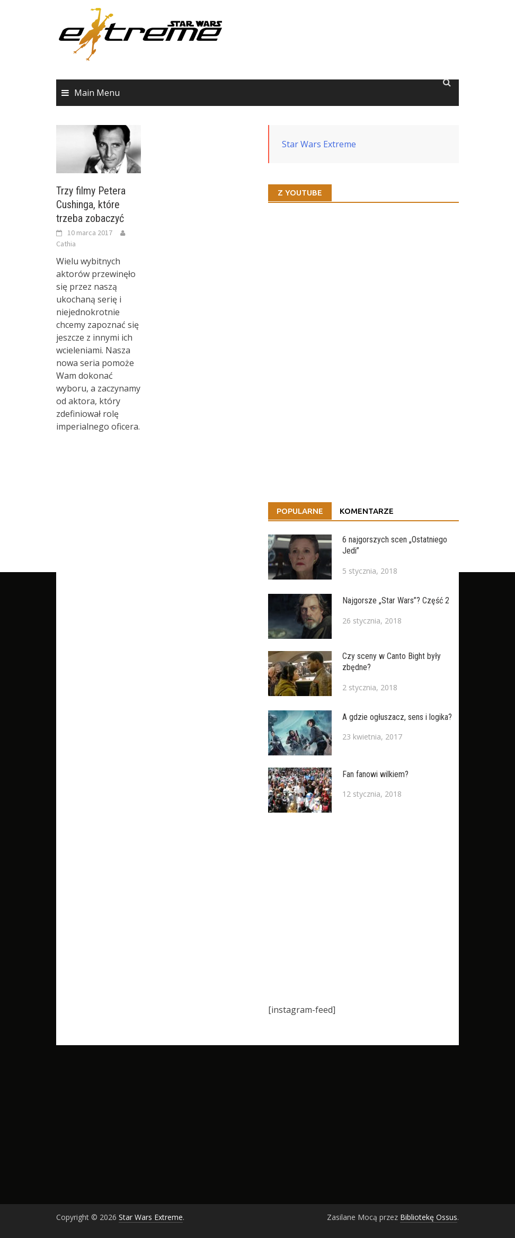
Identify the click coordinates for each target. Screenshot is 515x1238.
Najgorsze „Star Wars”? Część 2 (395, 600)
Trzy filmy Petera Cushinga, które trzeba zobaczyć (91, 204)
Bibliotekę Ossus (428, 1217)
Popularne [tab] (300, 510)
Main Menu (97, 93)
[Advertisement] (363, 908)
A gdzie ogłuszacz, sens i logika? (397, 717)
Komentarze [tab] (367, 510)
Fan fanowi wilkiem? (375, 774)
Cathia (66, 243)
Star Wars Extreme (319, 144)
